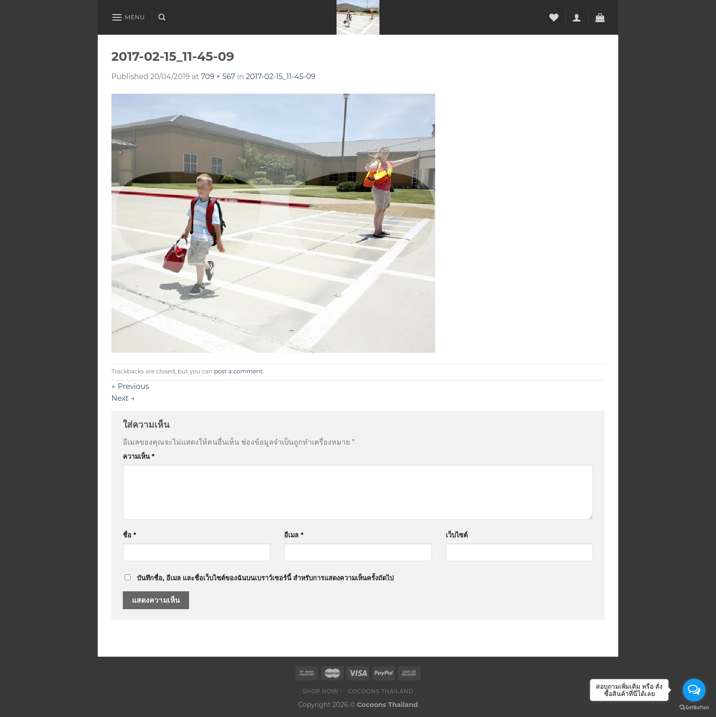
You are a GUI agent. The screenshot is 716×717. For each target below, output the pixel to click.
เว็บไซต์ (457, 535)
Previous (130, 386)
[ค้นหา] (161, 17)
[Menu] (128, 17)
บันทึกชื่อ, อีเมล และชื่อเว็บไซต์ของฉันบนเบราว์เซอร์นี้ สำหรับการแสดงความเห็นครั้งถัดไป (265, 578)
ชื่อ (129, 535)
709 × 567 (218, 76)
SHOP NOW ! (322, 691)
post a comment (238, 371)
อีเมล (293, 535)
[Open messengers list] (694, 690)
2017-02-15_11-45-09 (281, 76)
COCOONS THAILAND (380, 691)
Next (123, 398)
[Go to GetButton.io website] (694, 708)
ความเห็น (138, 456)
